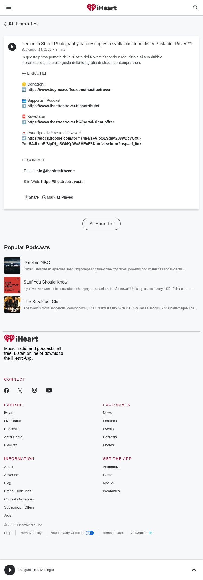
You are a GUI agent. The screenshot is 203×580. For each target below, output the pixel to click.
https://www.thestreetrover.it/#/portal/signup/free (71, 122)
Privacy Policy (31, 533)
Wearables (111, 491)
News (107, 413)
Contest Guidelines (19, 499)
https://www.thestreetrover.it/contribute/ (63, 106)
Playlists (10, 445)
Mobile (108, 483)
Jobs (7, 515)
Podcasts (11, 429)
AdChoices (141, 533)
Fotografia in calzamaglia (36, 570)
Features (110, 421)
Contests (110, 437)
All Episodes (23, 24)
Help (7, 533)
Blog (7, 483)
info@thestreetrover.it (55, 171)
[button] (31, 197)
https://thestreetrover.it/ (62, 181)
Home (107, 475)
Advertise (11, 475)
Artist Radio (13, 437)
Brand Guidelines (17, 491)
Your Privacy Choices (72, 533)
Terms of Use (112, 533)
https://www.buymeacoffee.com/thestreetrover (69, 89)
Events (108, 429)
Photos (108, 445)
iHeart (9, 413)
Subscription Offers (19, 507)
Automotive (112, 467)
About (8, 467)
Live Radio (12, 421)
